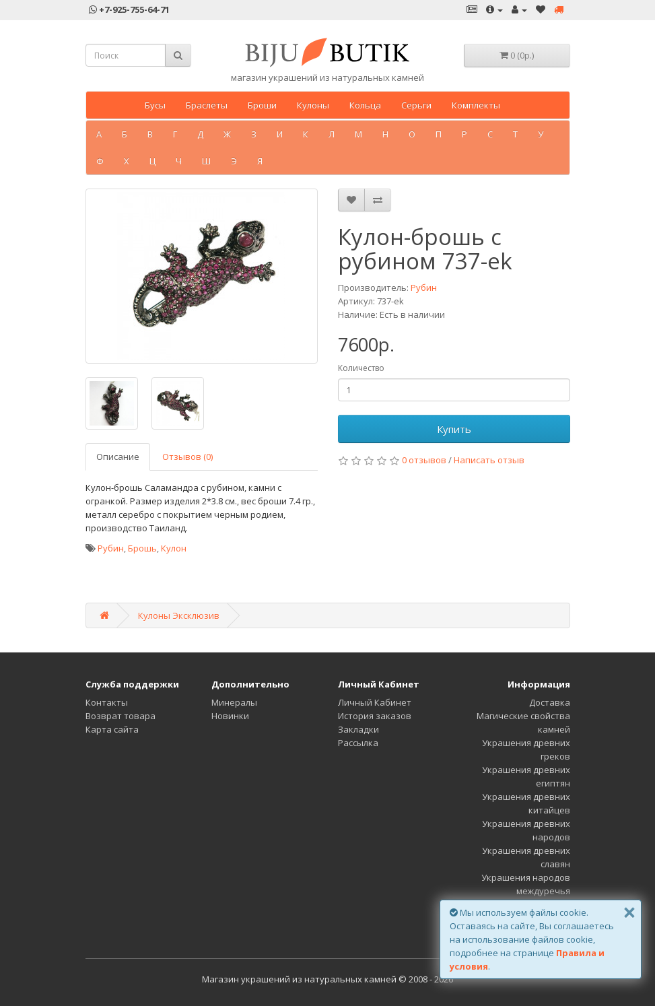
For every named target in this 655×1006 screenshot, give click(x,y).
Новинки (230, 716)
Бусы (155, 105)
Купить (454, 429)
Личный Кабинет (374, 702)
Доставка (549, 702)
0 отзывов (424, 460)
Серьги (416, 105)
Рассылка (358, 743)
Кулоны (313, 105)
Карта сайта (112, 729)
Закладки (358, 729)
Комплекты (476, 105)
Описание (117, 456)
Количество (361, 368)
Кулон (173, 548)
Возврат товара (120, 716)
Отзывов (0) (187, 456)
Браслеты (207, 105)
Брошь (142, 548)
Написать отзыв (489, 460)
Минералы (234, 702)
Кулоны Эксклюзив (178, 615)
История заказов (374, 716)
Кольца (365, 105)
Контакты (106, 702)
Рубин (424, 287)
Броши (262, 105)
